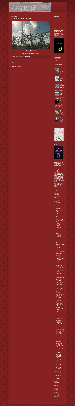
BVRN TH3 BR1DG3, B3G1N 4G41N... (59, 284)
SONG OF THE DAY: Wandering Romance (59, 355)
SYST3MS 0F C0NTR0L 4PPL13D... (60, 353)
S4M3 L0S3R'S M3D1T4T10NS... (59, 323)
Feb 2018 (57, 376)
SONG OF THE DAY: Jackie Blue (59, 325)
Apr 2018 (57, 374)
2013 (56, 385)
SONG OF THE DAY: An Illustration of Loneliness (60, 222)
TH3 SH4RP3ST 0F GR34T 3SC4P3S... (59, 321)
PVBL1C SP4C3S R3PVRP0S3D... (59, 238)
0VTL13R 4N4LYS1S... (59, 298)
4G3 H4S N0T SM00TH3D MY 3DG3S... (59, 316)
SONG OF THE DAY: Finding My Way (59, 211)
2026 (56, 190)
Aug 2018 (57, 368)
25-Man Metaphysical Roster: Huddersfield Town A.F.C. (59, 360)
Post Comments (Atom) (18, 66)
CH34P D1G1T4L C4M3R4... (58, 247)
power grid (23, 57)
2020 (56, 198)
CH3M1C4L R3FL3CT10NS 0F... (59, 303)
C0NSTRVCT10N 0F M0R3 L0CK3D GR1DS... (59, 292)
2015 (56, 382)
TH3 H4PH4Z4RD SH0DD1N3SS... (59, 344)
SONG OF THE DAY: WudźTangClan (59, 339)
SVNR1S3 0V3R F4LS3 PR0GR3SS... (59, 275)
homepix (21, 57)
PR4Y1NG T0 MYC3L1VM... (58, 227)
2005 (56, 396)
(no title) (61, 68)
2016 (56, 381)
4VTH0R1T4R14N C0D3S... (59, 266)
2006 (56, 395)
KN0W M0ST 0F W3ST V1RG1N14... (59, 327)
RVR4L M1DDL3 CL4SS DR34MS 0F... (60, 206)
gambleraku (17, 57)
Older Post (48, 64)
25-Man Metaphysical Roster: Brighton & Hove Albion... (59, 289)
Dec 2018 (57, 202)
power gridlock (28, 57)
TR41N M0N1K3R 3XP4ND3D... (59, 254)
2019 (56, 200)
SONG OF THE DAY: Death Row (59, 263)
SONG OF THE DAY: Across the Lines (59, 256)
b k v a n (61, 117)
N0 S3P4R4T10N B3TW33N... (58, 225)
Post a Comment (15, 62)
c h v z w (61, 110)
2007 (56, 393)
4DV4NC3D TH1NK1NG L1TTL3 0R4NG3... (60, 332)
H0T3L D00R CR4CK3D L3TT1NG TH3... (60, 295)
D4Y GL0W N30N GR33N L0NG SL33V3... (60, 350)
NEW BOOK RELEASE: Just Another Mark (62, 101)
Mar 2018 (57, 375)
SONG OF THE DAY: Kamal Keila (59, 236)
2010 (56, 389)
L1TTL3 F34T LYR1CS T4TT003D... (59, 311)
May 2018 (57, 372)
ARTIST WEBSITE (14, 13)
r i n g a (61, 76)
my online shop (57, 58)
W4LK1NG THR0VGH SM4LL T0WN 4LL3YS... (59, 305)
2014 (56, 384)
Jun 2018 (57, 371)
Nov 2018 (57, 364)
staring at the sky (32, 57)
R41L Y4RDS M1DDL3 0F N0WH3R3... (60, 229)
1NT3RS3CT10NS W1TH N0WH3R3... (60, 278)
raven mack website (58, 57)
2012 (56, 386)
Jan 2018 (57, 378)
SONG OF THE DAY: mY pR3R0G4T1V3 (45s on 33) (60, 270)
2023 (56, 194)
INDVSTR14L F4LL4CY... (60, 282)
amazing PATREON (53, 12)
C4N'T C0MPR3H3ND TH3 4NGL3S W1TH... (60, 313)
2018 (56, 201)
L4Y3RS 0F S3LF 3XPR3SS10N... (59, 301)
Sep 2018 (57, 367)
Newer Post (13, 64)
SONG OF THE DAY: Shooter (59, 243)
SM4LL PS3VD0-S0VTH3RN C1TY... (59, 342)
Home (31, 64)
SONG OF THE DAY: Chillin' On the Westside (59, 280)
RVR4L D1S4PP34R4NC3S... (60, 232)
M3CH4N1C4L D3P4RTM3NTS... (59, 240)
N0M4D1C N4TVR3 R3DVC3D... (59, 209)
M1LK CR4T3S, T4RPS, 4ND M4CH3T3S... (60, 220)
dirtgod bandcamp (58, 61)
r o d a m (61, 92)
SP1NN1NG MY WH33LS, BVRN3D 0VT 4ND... (59, 308)
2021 (56, 197)
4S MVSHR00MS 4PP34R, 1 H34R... (59, 273)
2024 (56, 193)
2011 (56, 388)
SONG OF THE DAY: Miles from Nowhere (59, 204)
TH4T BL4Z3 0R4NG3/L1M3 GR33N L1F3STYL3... (60, 259)
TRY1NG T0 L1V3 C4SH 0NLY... (62, 85)
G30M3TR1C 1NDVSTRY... (58, 362)
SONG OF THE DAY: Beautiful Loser (59, 297)
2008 (56, 392)
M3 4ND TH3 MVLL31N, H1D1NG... (60, 251)
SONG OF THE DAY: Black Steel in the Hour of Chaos (60, 217)
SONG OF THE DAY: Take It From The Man (60, 348)
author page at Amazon (58, 64)
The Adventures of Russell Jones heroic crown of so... (59, 337)
